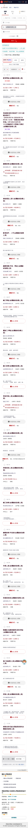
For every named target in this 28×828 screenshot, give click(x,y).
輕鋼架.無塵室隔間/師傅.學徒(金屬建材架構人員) (13, 631)
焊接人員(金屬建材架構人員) (13, 694)
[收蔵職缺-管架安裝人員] (4, 393)
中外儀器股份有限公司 (9, 697)
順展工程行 (6, 635)
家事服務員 (5, 45)
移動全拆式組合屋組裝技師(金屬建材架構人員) (13, 728)
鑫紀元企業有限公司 (8, 336)
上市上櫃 (22, 48)
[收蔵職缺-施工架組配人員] (4, 658)
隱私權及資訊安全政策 (10, 784)
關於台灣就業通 (8, 778)
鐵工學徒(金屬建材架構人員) (13, 300)
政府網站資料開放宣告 (10, 787)
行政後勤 (5, 51)
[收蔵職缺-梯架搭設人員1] (4, 195)
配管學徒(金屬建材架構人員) (13, 78)
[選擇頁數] (20, 759)
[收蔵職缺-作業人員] (4, 563)
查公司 (12, 12)
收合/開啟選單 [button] (22, 770)
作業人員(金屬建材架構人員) (13, 566)
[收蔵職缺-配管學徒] (4, 75)
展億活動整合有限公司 (9, 436)
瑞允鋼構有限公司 (8, 538)
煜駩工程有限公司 (8, 84)
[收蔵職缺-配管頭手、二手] (4, 230)
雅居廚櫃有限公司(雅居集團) (11, 132)
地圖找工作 (22, 12)
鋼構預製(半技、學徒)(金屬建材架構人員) (13, 267)
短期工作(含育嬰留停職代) (10, 48)
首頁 (10, 7)
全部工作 (7, 60)
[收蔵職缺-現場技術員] (4, 595)
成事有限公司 (7, 569)
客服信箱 (18, 778)
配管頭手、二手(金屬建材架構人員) (13, 234)
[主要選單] (26, 2)
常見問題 (6, 781)
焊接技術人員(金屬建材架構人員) (13, 469)
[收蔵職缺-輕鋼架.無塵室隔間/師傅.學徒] (4, 627)
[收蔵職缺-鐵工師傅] (4, 363)
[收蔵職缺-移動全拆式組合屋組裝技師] (4, 723)
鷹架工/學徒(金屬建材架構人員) (13, 332)
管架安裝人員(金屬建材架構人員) (13, 397)
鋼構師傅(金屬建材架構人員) (13, 164)
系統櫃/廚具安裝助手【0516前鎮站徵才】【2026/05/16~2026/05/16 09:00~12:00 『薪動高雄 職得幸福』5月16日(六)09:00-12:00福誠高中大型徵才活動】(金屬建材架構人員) (13, 119)
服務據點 (14, 817)
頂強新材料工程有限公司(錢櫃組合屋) (13, 732)
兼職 (22, 60)
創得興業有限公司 (8, 303)
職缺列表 (16, 7)
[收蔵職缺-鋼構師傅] (4, 161)
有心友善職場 (20, 51)
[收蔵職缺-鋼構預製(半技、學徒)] (4, 263)
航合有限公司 (7, 204)
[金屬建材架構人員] (11, 27)
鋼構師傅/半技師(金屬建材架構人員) (13, 534)
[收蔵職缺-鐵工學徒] (4, 297)
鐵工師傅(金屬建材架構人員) (13, 366)
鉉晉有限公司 (7, 666)
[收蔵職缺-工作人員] (4, 430)
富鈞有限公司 (7, 167)
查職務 (5, 12)
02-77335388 (12, 799)
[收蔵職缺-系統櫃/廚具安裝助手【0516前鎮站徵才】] (4, 110)
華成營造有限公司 (8, 505)
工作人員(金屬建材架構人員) (13, 433)
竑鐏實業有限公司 (8, 369)
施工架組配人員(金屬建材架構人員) (13, 662)
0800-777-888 (12, 796)
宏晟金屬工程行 (7, 271)
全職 (15, 60)
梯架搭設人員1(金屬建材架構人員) (14, 200)
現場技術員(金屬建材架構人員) (13, 598)
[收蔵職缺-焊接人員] (4, 691)
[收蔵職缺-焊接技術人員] (4, 465)
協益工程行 (6, 401)
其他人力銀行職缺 (14, 64)
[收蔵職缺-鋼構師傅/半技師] (4, 529)
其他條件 (14, 36)
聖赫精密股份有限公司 (9, 473)
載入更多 (21, 764)
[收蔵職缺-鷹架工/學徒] (4, 327)
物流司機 (12, 51)
